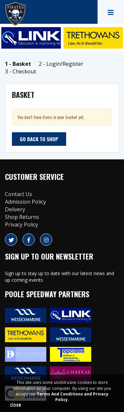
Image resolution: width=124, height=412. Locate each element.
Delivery (15, 209)
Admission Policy (25, 201)
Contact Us (18, 194)
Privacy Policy (21, 224)
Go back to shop (39, 139)
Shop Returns (22, 217)
